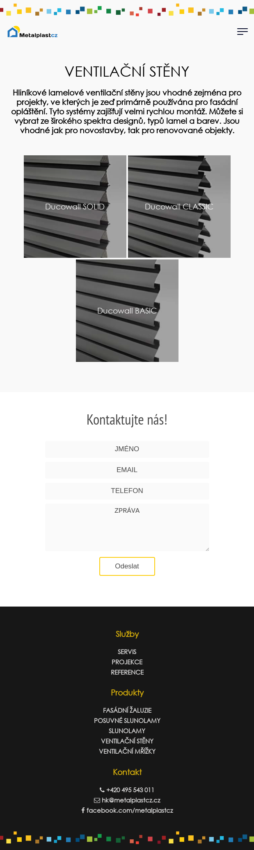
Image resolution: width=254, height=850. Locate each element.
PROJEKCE (127, 662)
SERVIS (127, 652)
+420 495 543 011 (127, 790)
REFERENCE (127, 672)
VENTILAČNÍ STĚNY (127, 741)
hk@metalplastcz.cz (127, 800)
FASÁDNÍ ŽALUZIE (127, 710)
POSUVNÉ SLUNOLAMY (127, 720)
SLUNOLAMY (127, 731)
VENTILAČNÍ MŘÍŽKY (127, 751)
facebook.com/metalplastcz (127, 810)
